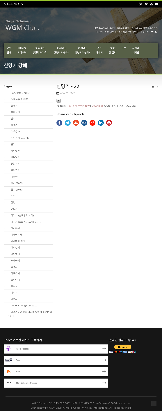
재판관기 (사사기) (17, 138)
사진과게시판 (135, 50)
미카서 (11, 293)
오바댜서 (13, 280)
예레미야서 (14, 235)
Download (98, 106)
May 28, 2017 (67, 93)
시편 (10, 196)
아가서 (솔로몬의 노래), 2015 (23, 222)
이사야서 (13, 228)
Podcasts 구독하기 (18, 93)
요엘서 (11, 267)
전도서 (11, 209)
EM (124, 48)
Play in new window (78, 106)
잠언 (10, 202)
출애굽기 (13, 112)
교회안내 (9, 50)
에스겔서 (13, 247)
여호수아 (13, 131)
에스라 (11, 177)
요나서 (11, 286)
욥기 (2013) (15, 189)
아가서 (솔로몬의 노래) (20, 215)
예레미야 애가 (15, 241)
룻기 (10, 144)
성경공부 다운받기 (17, 99)
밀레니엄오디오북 (21, 50)
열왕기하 (13, 170)
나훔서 (11, 299)
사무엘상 (13, 151)
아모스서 (13, 273)
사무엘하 (13, 157)
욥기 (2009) (15, 183)
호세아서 (13, 260)
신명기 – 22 (67, 86)
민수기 (11, 118)
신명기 (11, 125)
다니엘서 (13, 254)
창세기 (11, 106)
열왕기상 (13, 164)
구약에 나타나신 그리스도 (21, 306)
